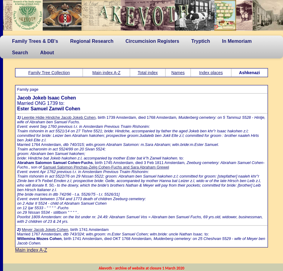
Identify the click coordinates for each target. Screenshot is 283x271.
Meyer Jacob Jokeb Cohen (45, 229)
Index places (211, 72)
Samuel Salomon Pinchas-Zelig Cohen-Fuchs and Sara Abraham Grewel (106, 167)
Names (178, 72)
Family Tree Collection (49, 72)
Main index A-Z (106, 72)
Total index (148, 72)
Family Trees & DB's (35, 41)
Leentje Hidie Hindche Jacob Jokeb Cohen (59, 117)
